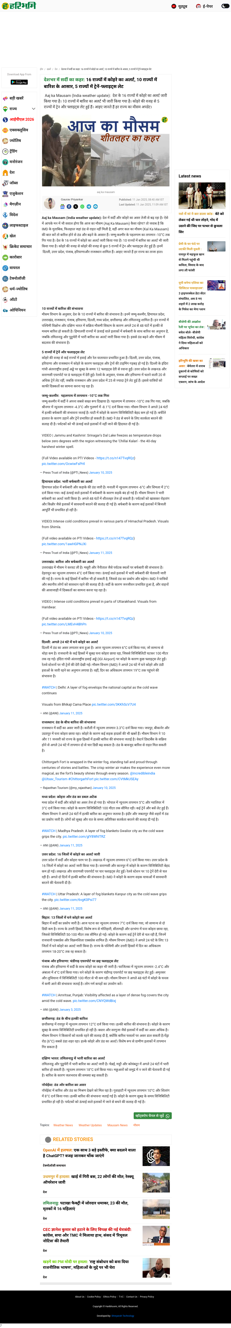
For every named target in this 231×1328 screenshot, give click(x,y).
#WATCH (48, 687)
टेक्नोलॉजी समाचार (54, 1165)
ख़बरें (49, 69)
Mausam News (117, 1125)
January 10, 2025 (100, 472)
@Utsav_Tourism (54, 779)
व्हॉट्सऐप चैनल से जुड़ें (154, 1115)
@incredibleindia (142, 773)
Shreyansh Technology (123, 1316)
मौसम (136, 1125)
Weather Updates (90, 1125)
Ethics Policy (109, 1296)
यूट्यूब (179, 6)
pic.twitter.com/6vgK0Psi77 (75, 900)
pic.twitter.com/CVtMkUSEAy (116, 779)
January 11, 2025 (100, 553)
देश (56, 69)
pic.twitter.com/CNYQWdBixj (94, 1001)
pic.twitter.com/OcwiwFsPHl (63, 464)
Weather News (63, 1125)
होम (41, 69)
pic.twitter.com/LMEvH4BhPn (64, 624)
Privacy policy (147, 1296)
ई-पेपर (204, 6)
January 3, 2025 (70, 1009)
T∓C (121, 1296)
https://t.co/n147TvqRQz (115, 458)
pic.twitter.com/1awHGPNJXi (64, 544)
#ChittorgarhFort (80, 779)
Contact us (131, 1296)
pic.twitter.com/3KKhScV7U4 (114, 704)
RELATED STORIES (73, 1139)
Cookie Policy (94, 1296)
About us (79, 1296)
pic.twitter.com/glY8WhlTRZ (84, 836)
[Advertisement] (115, 38)
